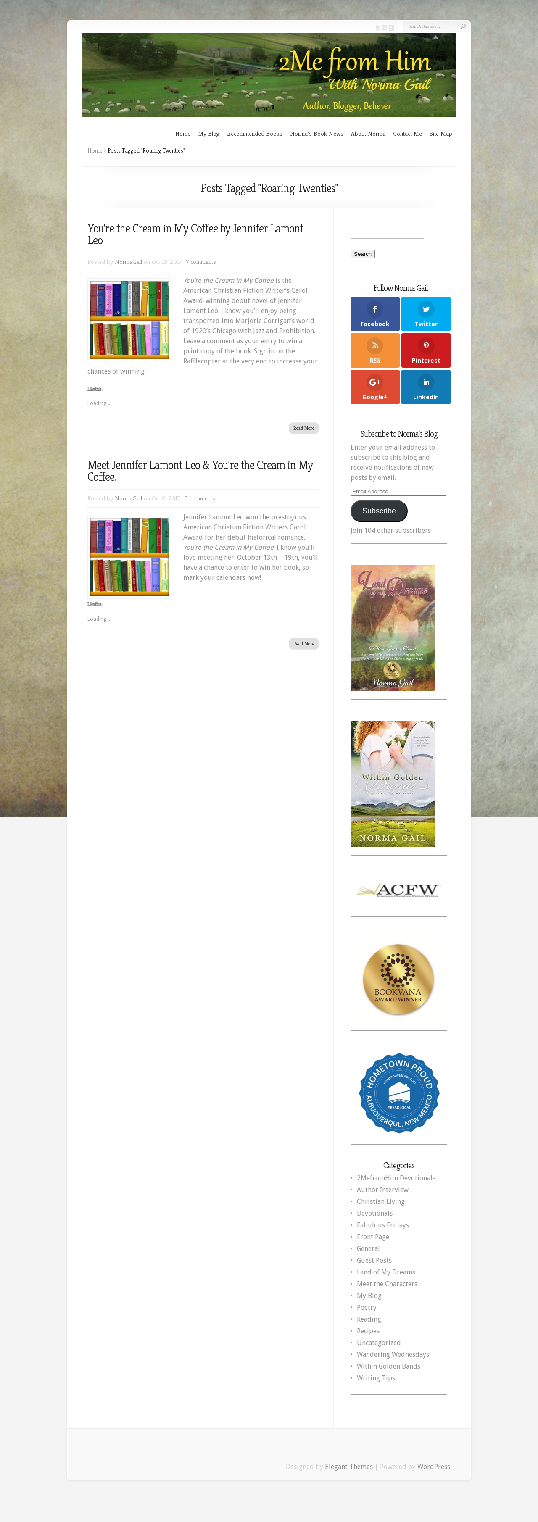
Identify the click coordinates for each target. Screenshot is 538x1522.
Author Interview (383, 1190)
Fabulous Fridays (383, 1225)
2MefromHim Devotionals (396, 1178)
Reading (369, 1319)
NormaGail (128, 262)
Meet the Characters (387, 1284)
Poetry (367, 1307)
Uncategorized (379, 1343)
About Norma (368, 133)
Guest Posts (374, 1260)
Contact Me (407, 133)
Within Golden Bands (388, 1366)
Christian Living (381, 1202)
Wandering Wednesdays (393, 1355)
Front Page (373, 1237)
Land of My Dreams (386, 1272)
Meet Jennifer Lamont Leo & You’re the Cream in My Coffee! (200, 471)
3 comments (200, 498)
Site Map (441, 133)
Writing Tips (376, 1378)
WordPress (433, 1467)
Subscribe (379, 511)
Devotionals (375, 1213)
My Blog (208, 133)
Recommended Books (254, 133)
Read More (303, 428)
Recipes (368, 1331)
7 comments (201, 262)
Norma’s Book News (316, 133)
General (368, 1249)
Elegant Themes (349, 1467)
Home (182, 133)
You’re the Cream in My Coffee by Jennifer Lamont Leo (195, 234)
